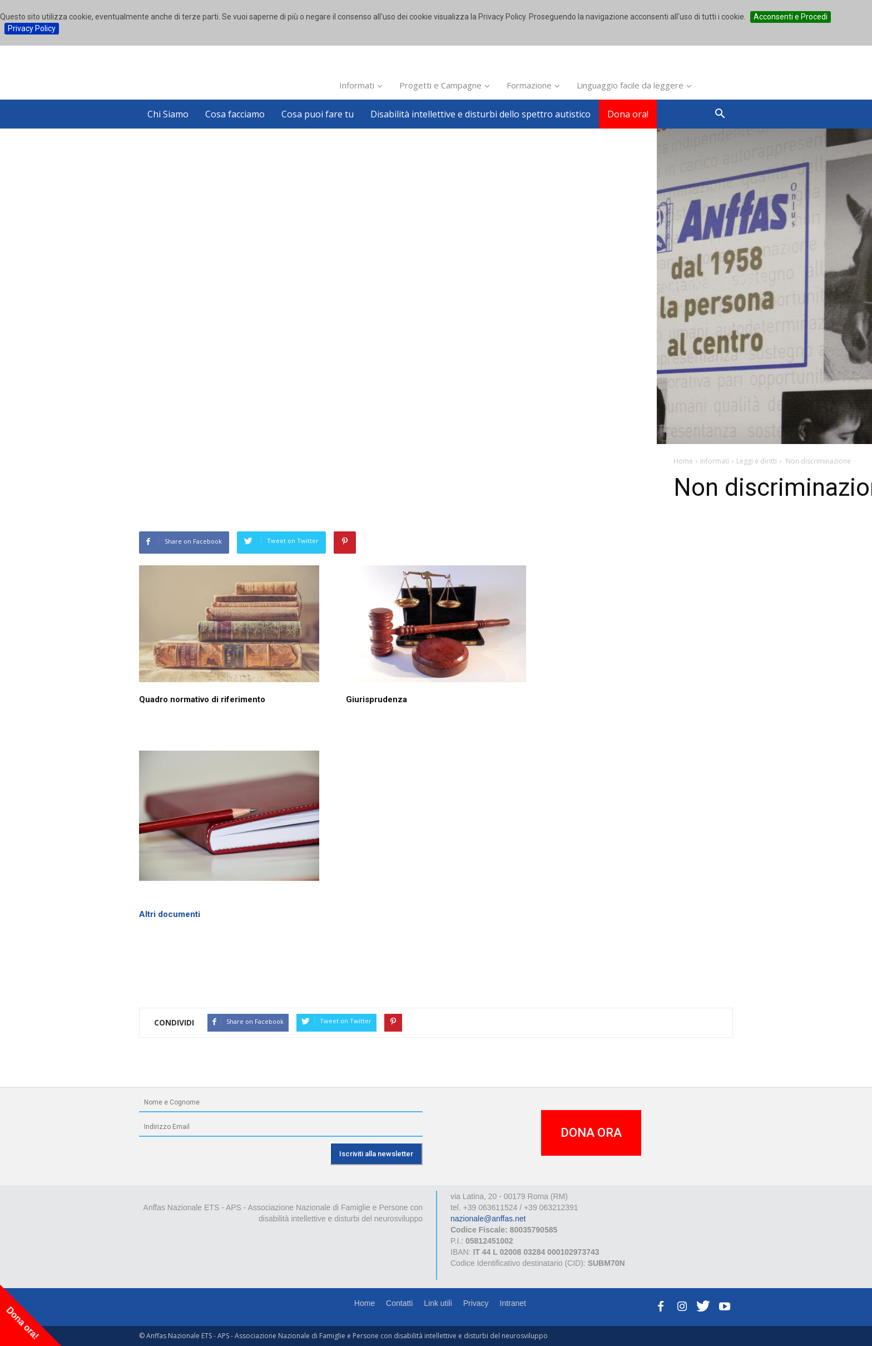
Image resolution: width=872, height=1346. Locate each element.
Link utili (438, 1303)
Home (364, 1303)
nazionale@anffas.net (488, 1218)
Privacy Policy (32, 28)
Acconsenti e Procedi (791, 16)
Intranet (513, 1303)
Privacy (476, 1303)
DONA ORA (591, 1133)
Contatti (399, 1303)
